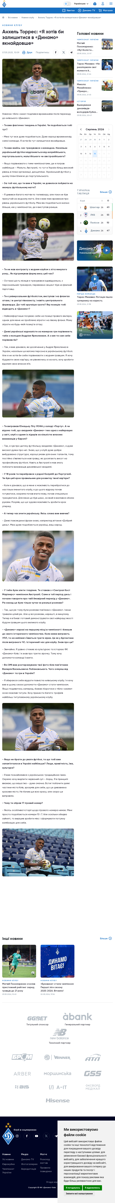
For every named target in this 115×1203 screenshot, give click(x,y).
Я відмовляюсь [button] (92, 1188)
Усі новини (8, 1164)
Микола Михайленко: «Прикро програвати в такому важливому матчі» (88, 89)
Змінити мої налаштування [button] (79, 1193)
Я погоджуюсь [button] (73, 1188)
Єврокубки (8, 1169)
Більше (106, 194)
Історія (81, 103)
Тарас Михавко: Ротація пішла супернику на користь (94, 301)
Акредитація (28, 1174)
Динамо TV (27, 1164)
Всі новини (13, 17)
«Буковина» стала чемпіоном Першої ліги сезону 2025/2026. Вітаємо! (57, 989)
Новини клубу (28, 17)
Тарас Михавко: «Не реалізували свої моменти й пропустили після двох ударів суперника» (87, 68)
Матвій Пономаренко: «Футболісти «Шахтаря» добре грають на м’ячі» (87, 47)
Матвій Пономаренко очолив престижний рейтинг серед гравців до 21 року (18, 989)
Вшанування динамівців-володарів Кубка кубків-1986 (86, 110)
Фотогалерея (29, 1169)
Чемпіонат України (88, 40)
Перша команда (86, 296)
